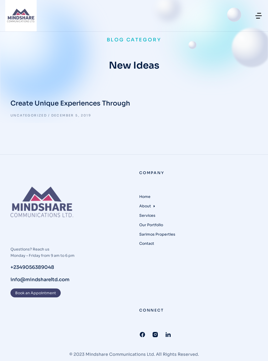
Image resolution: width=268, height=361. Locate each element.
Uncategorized (28, 115)
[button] (258, 16)
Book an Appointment (35, 293)
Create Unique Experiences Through (70, 103)
